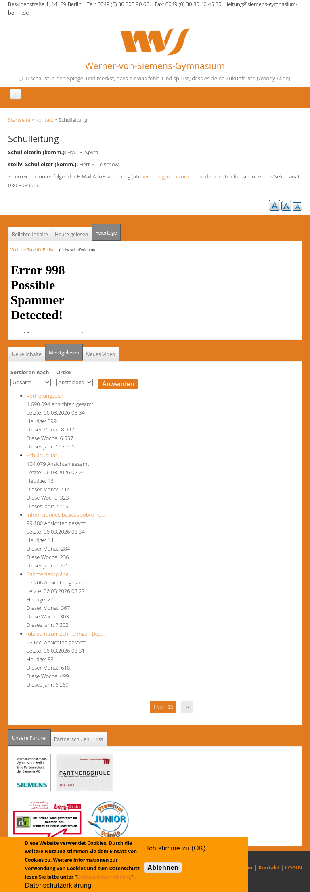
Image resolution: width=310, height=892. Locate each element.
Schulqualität (42, 455)
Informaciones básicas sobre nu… (66, 514)
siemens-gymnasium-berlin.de (175, 176)
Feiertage (106, 232)
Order (63, 372)
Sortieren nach (29, 372)
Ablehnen (162, 867)
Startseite (19, 120)
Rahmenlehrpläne (48, 574)
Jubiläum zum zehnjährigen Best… (66, 633)
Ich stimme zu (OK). (177, 848)
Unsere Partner (31, 735)
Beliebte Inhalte (30, 234)
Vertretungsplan (46, 395)
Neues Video (100, 354)
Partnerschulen (72, 739)
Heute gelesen (71, 234)
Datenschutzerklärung (104, 876)
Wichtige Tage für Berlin (34, 250)
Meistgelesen (64, 352)
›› (187, 706)
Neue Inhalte (27, 354)
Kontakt (45, 120)
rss (99, 739)
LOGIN (293, 867)
